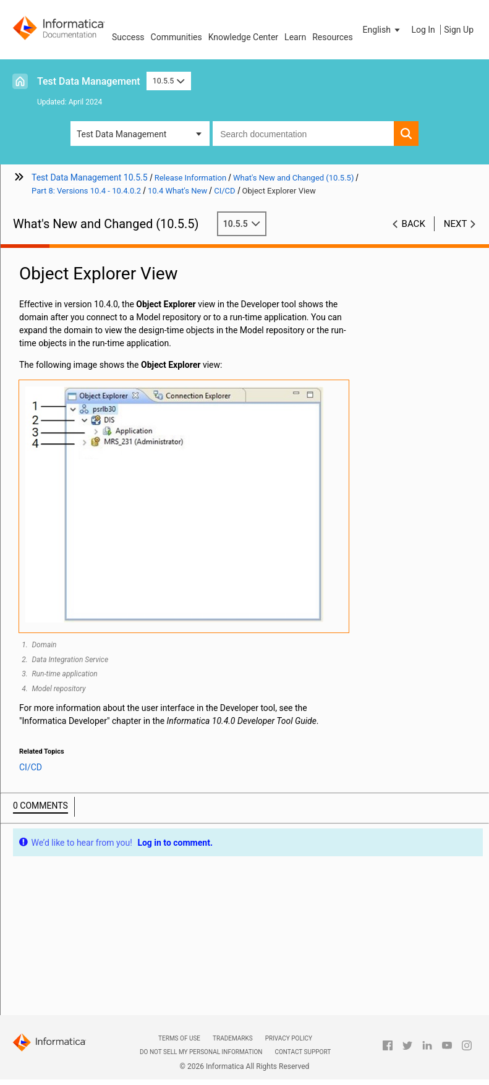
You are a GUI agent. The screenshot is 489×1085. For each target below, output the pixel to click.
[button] (383, 29)
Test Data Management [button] (121, 134)
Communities (176, 37)
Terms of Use (179, 1038)
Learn (295, 37)
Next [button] (455, 223)
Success (128, 37)
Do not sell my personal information (201, 1052)
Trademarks (233, 1038)
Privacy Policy (288, 1038)
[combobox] (303, 133)
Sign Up (459, 30)
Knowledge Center (243, 37)
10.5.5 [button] (169, 80)
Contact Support (302, 1052)
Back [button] (413, 223)
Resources (332, 37)
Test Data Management (88, 81)
